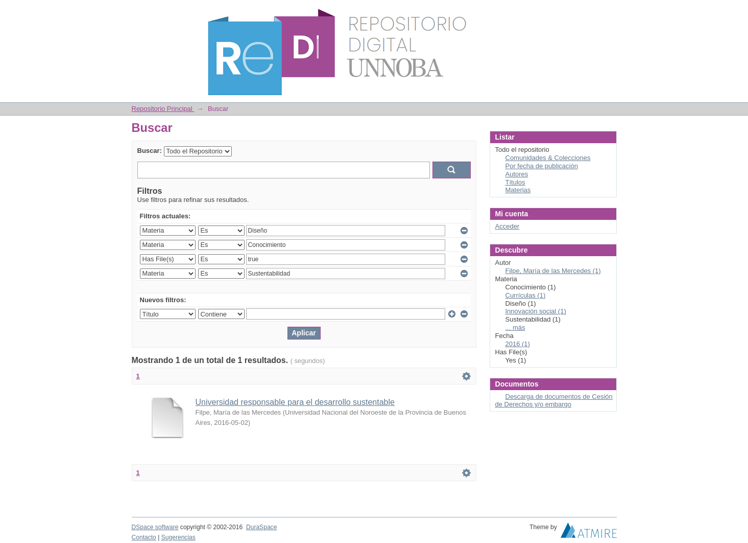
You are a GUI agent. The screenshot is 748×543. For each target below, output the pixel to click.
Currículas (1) (525, 295)
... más (515, 327)
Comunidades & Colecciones (548, 158)
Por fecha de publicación (541, 166)
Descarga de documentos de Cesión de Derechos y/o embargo (554, 401)
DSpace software (155, 527)
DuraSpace (261, 527)
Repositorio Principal (163, 108)
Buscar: (149, 150)
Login (608, 12)
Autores (516, 174)
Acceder (507, 226)
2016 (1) (517, 344)
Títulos (515, 182)
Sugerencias (178, 537)
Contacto (144, 537)
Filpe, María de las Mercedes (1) (553, 271)
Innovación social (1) (535, 311)
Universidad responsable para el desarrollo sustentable (295, 402)
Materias (518, 190)
